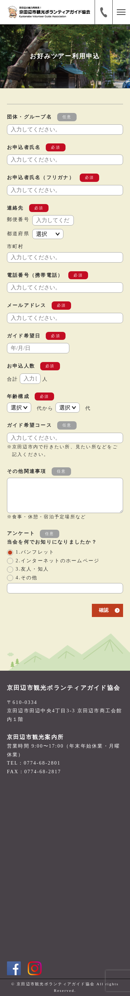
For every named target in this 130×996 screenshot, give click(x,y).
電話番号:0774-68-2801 (104, 12)
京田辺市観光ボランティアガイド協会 (63, 688)
